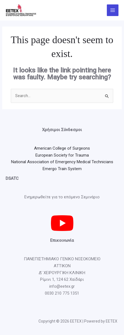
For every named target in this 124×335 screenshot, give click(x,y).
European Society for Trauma (62, 155)
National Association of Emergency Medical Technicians (62, 161)
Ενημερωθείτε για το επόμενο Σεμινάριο (62, 196)
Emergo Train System (62, 168)
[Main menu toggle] (113, 10)
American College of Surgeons (62, 148)
